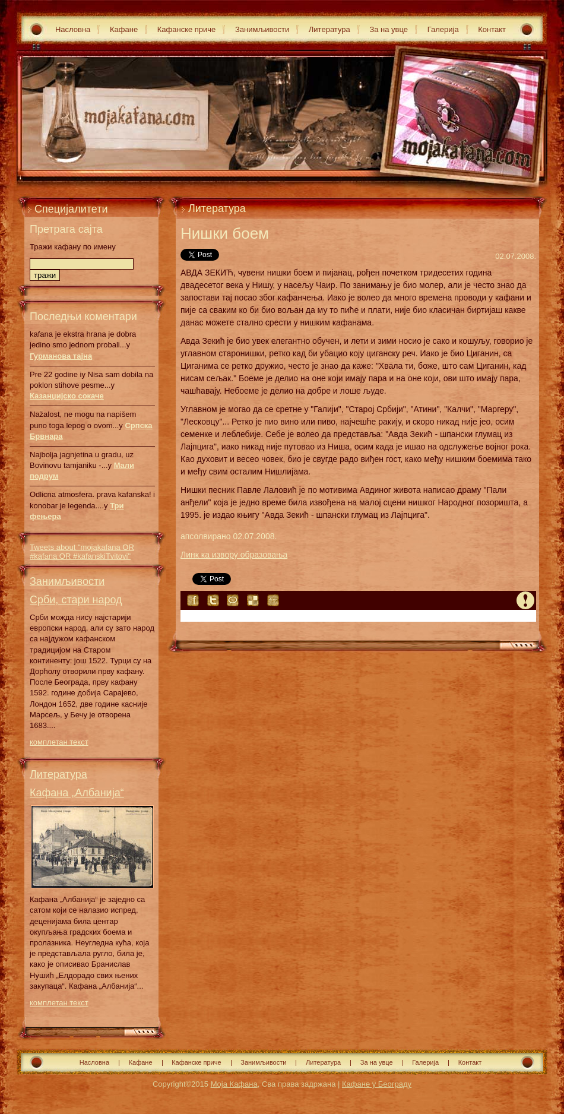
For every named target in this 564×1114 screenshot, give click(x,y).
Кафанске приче (186, 29)
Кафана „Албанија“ (77, 793)
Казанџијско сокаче (67, 395)
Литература (329, 29)
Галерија (443, 29)
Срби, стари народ (76, 600)
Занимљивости (262, 29)
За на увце (388, 29)
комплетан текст (59, 742)
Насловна (72, 29)
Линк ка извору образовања (233, 554)
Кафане (124, 29)
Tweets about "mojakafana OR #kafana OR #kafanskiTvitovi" (82, 552)
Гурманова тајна (61, 356)
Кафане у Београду (376, 1084)
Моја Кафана (234, 1084)
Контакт (492, 29)
